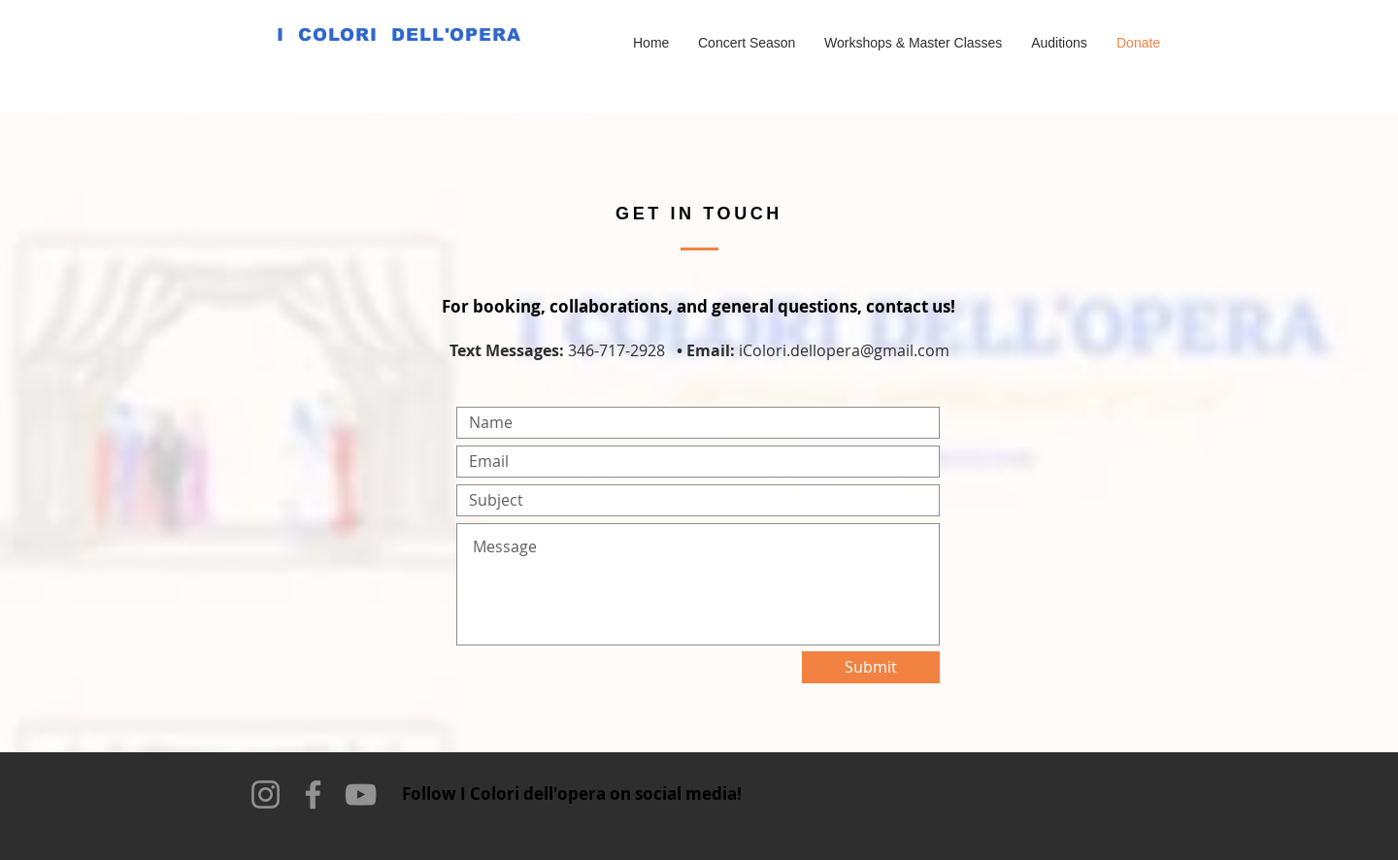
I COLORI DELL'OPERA (399, 35)
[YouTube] (361, 794)
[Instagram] (265, 794)
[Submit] (871, 667)
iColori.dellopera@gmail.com (844, 350)
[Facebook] (313, 794)
